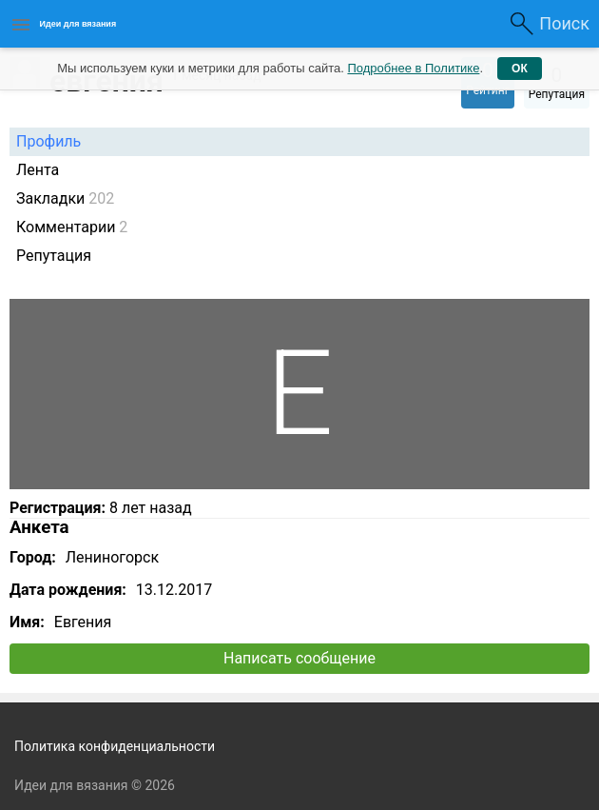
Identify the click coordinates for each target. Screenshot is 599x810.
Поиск (564, 23)
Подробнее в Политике (413, 68)
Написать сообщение (299, 658)
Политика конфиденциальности (114, 746)
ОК (520, 68)
